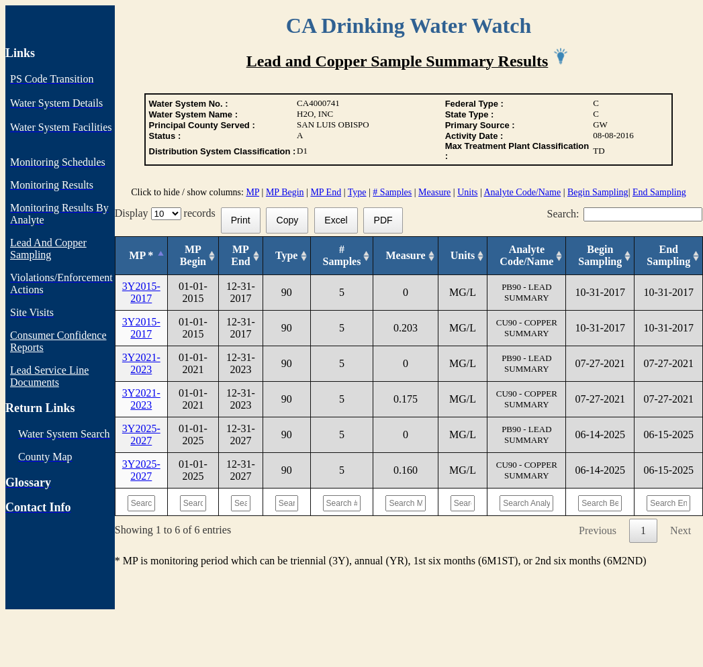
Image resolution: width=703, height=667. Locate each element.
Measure (434, 192)
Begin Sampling (597, 192)
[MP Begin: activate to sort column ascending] (192, 256)
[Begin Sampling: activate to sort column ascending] (600, 256)
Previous (597, 530)
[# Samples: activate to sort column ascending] (341, 256)
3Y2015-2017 (141, 292)
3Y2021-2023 (141, 363)
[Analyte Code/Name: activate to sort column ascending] (526, 256)
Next (680, 530)
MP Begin (285, 192)
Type (357, 192)
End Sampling (659, 192)
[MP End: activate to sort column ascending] (241, 256)
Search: (625, 213)
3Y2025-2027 (141, 434)
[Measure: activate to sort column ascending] (405, 256)
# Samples (392, 192)
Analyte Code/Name (522, 192)
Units (467, 192)
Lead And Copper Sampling (48, 248)
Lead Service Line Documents (49, 376)
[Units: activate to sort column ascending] (462, 256)
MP (252, 192)
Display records (168, 213)
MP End (325, 192)
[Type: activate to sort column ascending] (286, 256)
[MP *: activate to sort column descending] (141, 256)
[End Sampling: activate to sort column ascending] (669, 256)
